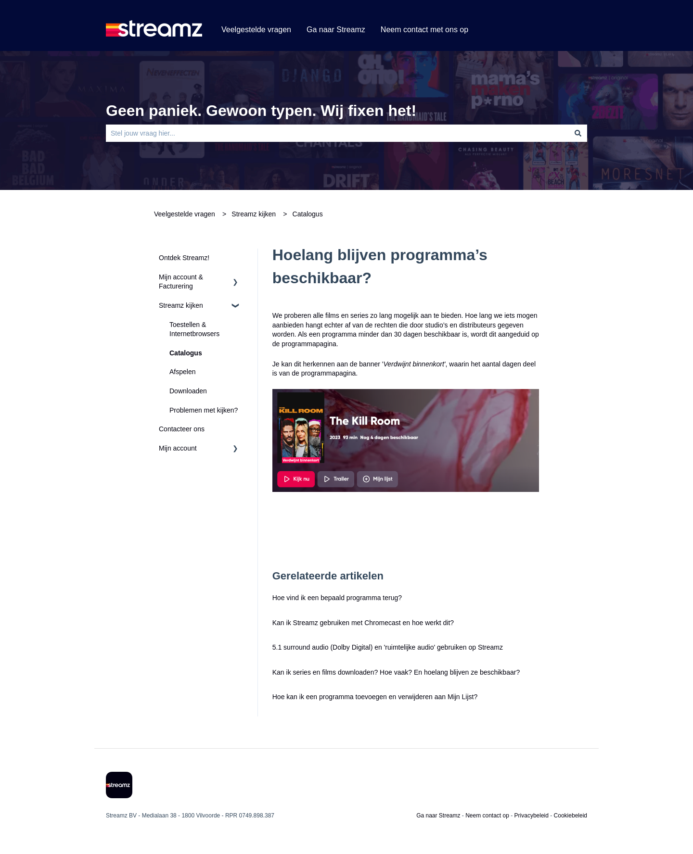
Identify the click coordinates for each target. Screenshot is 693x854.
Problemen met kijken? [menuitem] (203, 410)
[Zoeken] (578, 133)
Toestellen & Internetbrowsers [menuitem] (194, 329)
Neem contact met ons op (424, 29)
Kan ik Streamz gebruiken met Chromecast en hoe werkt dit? (364, 623)
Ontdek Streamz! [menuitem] (184, 258)
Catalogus (308, 214)
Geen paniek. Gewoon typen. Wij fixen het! (261, 110)
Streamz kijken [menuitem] (181, 305)
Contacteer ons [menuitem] (182, 429)
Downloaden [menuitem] (188, 391)
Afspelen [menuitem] (182, 372)
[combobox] (337, 133)
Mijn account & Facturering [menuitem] (181, 281)
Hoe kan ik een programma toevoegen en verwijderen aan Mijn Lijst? (374, 697)
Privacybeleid (531, 815)
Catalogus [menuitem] (185, 353)
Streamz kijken (253, 214)
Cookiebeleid (570, 815)
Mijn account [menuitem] (178, 448)
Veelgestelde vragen (256, 29)
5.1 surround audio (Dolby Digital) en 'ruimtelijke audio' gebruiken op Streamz (387, 647)
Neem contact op (487, 815)
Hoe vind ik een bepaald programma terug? (337, 598)
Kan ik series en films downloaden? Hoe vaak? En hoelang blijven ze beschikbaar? (396, 672)
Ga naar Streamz (336, 29)
